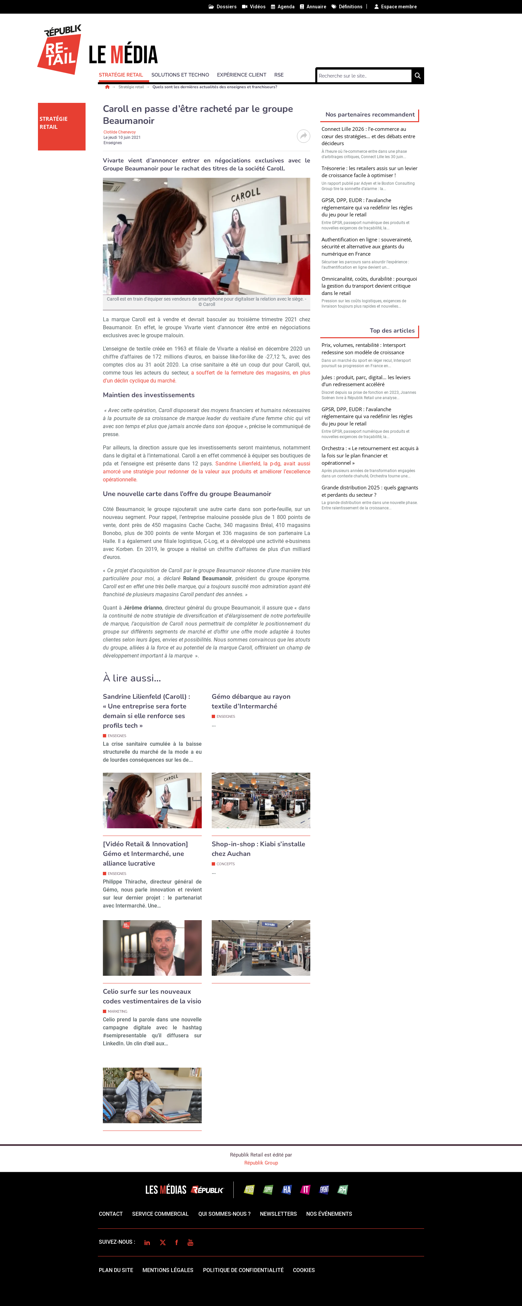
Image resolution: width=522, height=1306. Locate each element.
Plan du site (116, 1270)
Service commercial (160, 1214)
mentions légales (167, 1270)
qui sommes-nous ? (224, 1214)
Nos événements (329, 1214)
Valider (370, 590)
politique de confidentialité (243, 1270)
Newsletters (278, 1214)
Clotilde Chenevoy (120, 132)
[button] (124, 74)
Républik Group (261, 1163)
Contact (111, 1214)
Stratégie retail (132, 87)
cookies (304, 1270)
